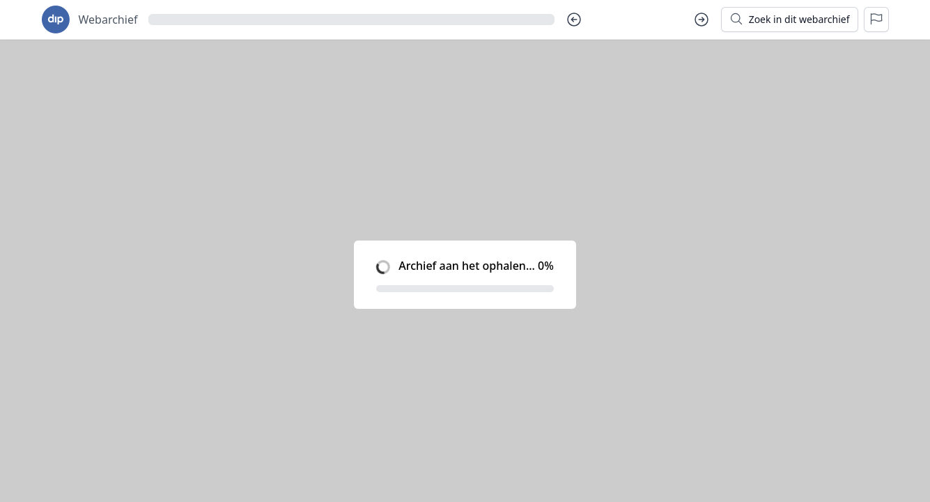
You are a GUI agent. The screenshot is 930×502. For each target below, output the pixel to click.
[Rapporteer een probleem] (876, 19)
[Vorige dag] (574, 19)
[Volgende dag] (701, 19)
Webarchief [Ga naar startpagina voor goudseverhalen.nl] (108, 19)
